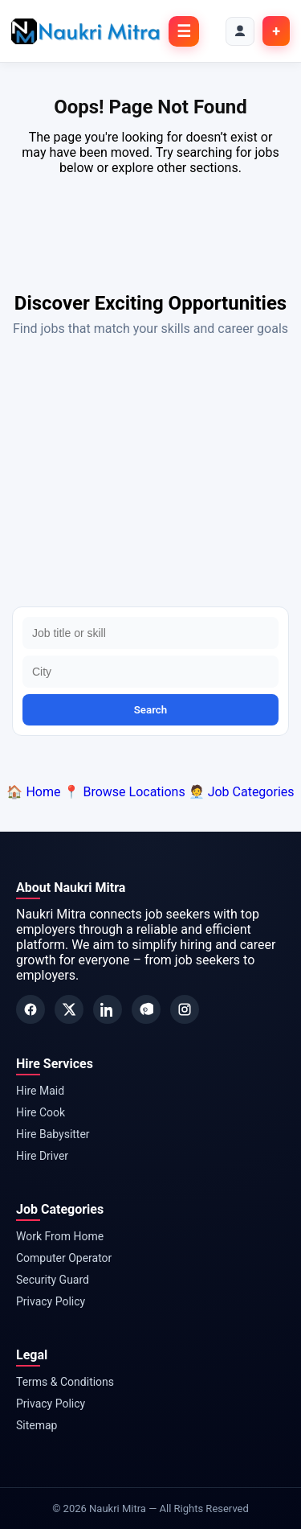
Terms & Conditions (65, 1381)
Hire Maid (40, 1090)
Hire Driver (42, 1155)
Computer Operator (64, 1258)
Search (151, 710)
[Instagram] (184, 1009)
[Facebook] (30, 1009)
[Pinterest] (146, 1009)
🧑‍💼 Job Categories (242, 791)
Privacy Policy (50, 1301)
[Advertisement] (150, 475)
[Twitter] (69, 1009)
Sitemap (36, 1425)
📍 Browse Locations (124, 791)
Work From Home (60, 1236)
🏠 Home (33, 791)
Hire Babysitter (53, 1134)
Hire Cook (40, 1112)
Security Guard (52, 1279)
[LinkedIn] (107, 1009)
